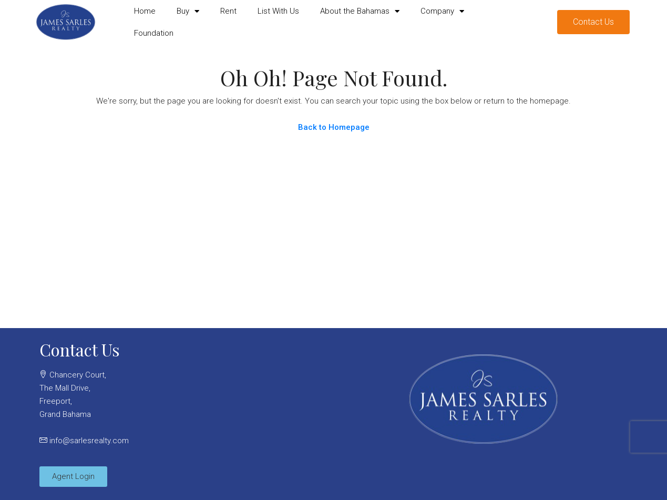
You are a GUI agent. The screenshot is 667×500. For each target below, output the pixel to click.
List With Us (278, 11)
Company (442, 11)
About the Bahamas (359, 11)
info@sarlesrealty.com (89, 440)
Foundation (153, 33)
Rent (228, 11)
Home (145, 11)
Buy (188, 11)
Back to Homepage (334, 127)
